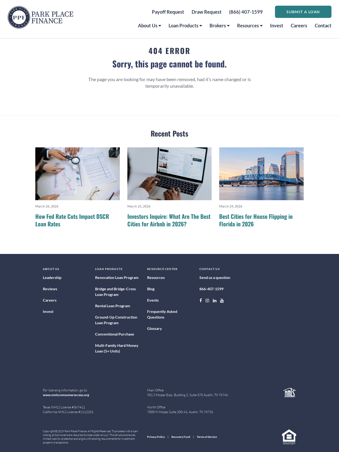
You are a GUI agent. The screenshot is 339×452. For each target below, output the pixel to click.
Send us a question (214, 277)
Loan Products (185, 25)
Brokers (220, 25)
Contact (323, 25)
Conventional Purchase (114, 334)
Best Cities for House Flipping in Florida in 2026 (256, 220)
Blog (150, 288)
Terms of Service (207, 437)
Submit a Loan (303, 11)
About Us (149, 25)
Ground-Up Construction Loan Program (116, 320)
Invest (276, 25)
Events (153, 300)
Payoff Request (168, 12)
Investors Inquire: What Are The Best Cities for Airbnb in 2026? (168, 220)
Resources (249, 25)
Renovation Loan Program (116, 277)
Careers (299, 25)
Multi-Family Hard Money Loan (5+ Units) (116, 348)
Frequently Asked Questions (162, 314)
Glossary (154, 328)
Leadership (52, 277)
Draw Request (207, 12)
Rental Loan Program (112, 305)
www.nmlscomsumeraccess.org (66, 395)
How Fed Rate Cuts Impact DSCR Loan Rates (72, 220)
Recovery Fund (180, 437)
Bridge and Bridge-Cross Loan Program (115, 291)
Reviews (50, 288)
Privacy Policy (156, 437)
